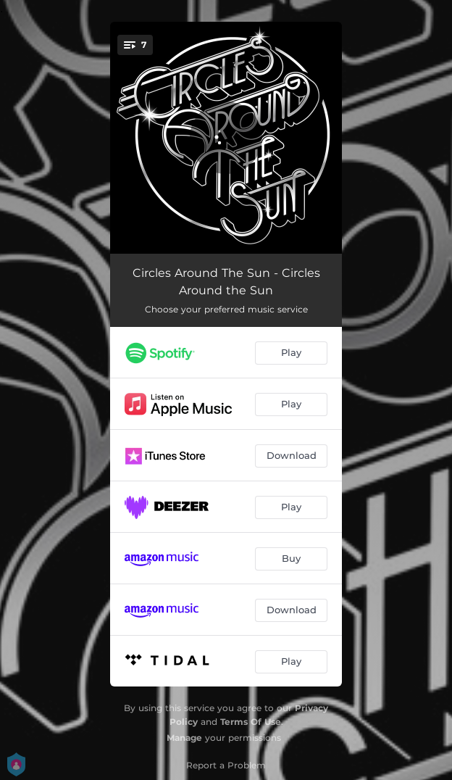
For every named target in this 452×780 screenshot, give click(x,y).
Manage (184, 737)
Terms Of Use (250, 721)
